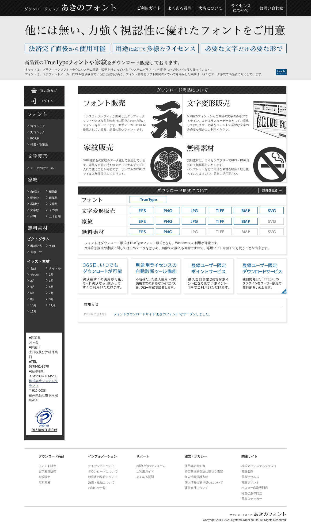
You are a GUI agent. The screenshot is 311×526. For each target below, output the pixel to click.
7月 (51, 293)
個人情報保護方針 (44, 430)
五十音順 (55, 216)
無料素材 (44, 156)
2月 (32, 280)
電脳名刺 (247, 471)
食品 (33, 268)
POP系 (34, 138)
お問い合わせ (271, 8)
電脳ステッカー (251, 498)
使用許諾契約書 (195, 465)
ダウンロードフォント (44, 114)
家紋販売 (44, 476)
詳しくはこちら (271, 190)
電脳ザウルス (250, 476)
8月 (32, 299)
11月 (52, 305)
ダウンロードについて (102, 471)
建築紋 (53, 197)
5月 (51, 286)
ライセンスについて (241, 8)
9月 (51, 299)
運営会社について (196, 487)
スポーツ (36, 252)
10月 (33, 305)
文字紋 (34, 210)
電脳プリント (250, 482)
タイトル (55, 268)
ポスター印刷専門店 (254, 487)
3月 (51, 280)
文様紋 (53, 203)
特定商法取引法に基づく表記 (204, 471)
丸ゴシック (37, 132)
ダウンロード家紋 (44, 180)
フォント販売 (47, 465)
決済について (210, 8)
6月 (32, 293)
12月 (33, 311)
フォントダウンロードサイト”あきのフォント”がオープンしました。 (162, 314)
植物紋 (53, 191)
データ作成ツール (42, 168)
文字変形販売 (47, 471)
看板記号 (36, 245)
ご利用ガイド (149, 8)
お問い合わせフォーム (151, 465)
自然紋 (34, 191)
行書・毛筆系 (39, 144)
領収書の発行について (102, 476)
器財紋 (34, 203)
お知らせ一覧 (97, 487)
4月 (32, 286)
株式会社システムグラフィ (259, 465)
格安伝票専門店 (251, 493)
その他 (53, 210)
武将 (33, 216)
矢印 (52, 245)
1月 (51, 274)
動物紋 (34, 197)
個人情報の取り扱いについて (204, 482)
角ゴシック (37, 126)
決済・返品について (101, 482)
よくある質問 (180, 8)
